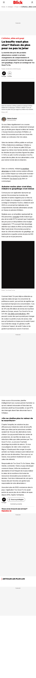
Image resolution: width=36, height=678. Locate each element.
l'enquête (16, 217)
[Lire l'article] (10, 73)
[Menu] (4, 2)
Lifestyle (10, 7)
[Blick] (18, 2)
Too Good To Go (16, 179)
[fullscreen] (18, 93)
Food (16, 7)
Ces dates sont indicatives (17, 314)
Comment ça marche (16, 504)
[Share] (4, 73)
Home (3, 7)
